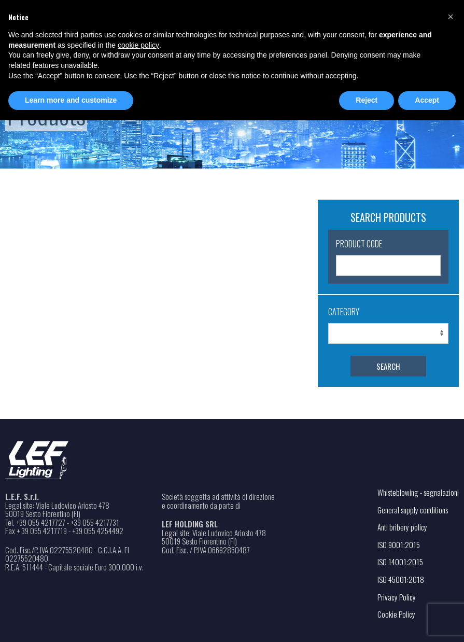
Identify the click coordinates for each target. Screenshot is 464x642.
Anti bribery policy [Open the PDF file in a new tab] (402, 527)
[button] (450, 16)
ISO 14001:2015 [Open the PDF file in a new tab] (400, 561)
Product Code (359, 244)
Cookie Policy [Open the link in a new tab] (396, 614)
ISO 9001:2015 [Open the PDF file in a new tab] (398, 544)
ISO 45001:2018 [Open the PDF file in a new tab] (400, 579)
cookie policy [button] (138, 45)
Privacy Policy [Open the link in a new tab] (396, 597)
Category (343, 311)
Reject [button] (366, 100)
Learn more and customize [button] (71, 100)
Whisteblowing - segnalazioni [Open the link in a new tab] (418, 492)
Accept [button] (427, 100)
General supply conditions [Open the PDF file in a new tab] (412, 509)
